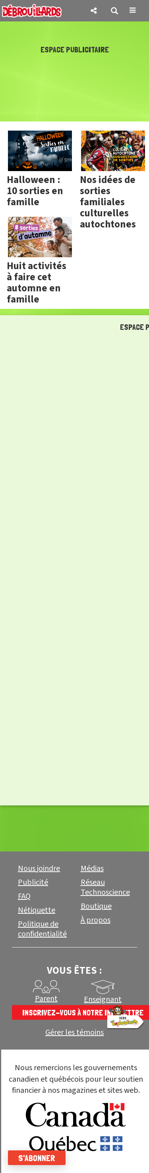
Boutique (96, 906)
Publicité (33, 882)
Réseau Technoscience (105, 887)
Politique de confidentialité (42, 929)
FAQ (24, 896)
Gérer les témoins (74, 1033)
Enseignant (103, 999)
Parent (46, 998)
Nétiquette (36, 910)
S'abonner (36, 1158)
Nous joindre (39, 868)
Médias (92, 868)
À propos (95, 920)
